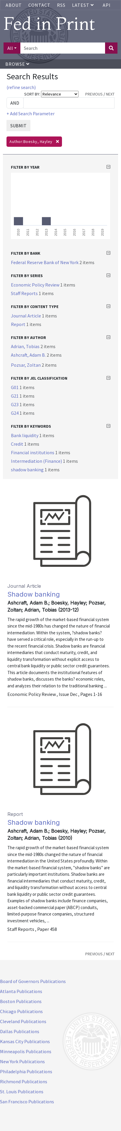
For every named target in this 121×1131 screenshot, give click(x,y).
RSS (61, 5)
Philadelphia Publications (26, 1071)
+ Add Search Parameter (30, 113)
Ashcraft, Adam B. (29, 355)
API (107, 5)
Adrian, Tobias (25, 346)
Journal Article (26, 316)
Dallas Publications (19, 1031)
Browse (17, 64)
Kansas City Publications (25, 1041)
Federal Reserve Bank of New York (45, 262)
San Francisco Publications (27, 1101)
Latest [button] (83, 5)
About (14, 5)
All (10, 48)
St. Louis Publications (21, 1091)
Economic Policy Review (35, 285)
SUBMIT (18, 126)
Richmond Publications (23, 1081)
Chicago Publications (21, 1011)
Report (18, 324)
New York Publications (22, 1061)
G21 (15, 396)
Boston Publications (21, 1001)
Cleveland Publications (23, 1021)
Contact (39, 5)
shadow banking (28, 470)
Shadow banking (33, 594)
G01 (15, 387)
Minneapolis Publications (25, 1051)
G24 (15, 413)
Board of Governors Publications (33, 981)
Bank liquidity (25, 435)
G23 (15, 404)
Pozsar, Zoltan (26, 365)
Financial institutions (33, 452)
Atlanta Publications (21, 991)
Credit (17, 444)
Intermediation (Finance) (37, 461)
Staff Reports (25, 293)
